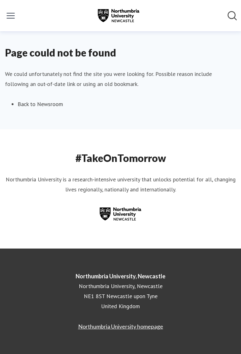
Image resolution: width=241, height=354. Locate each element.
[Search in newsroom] (232, 16)
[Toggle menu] (11, 15)
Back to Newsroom (40, 104)
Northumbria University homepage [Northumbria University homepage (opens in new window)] (120, 326)
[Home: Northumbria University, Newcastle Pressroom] (119, 16)
